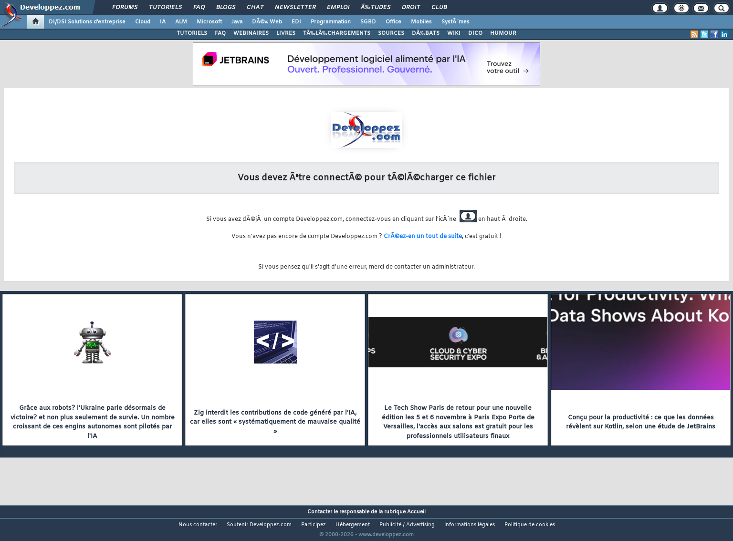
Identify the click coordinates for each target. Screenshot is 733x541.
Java (236, 22)
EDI (296, 22)
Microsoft (209, 22)
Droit (411, 7)
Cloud (142, 22)
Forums (124, 7)
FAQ (199, 7)
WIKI (454, 33)
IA (163, 22)
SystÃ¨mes (455, 22)
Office (393, 22)
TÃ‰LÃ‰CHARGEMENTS (336, 33)
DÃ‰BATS (426, 33)
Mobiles (421, 22)
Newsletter (295, 7)
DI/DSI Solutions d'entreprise (87, 22)
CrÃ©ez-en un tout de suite (423, 236)
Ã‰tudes (375, 7)
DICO (475, 33)
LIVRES (285, 33)
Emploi (338, 7)
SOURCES (391, 33)
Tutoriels (165, 7)
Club (439, 7)
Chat (255, 7)
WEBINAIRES (251, 33)
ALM (181, 22)
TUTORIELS (192, 33)
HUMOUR (503, 33)
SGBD (368, 22)
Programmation (331, 22)
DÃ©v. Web (267, 22)
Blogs (225, 7)
